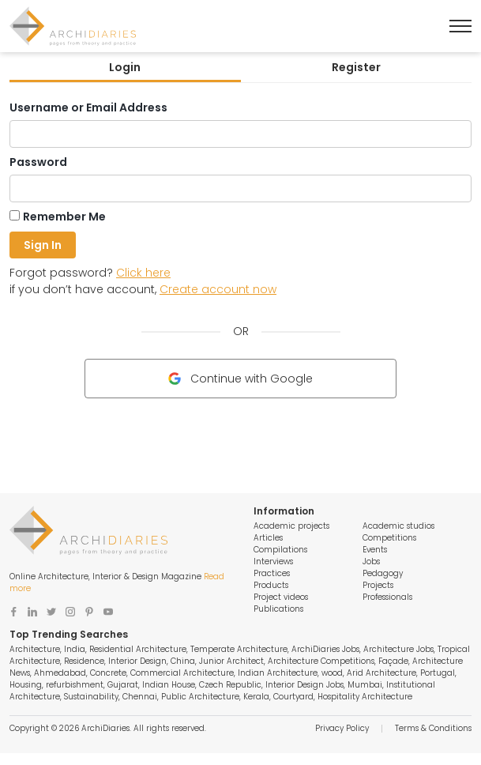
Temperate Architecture (238, 649)
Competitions (389, 538)
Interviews (273, 561)
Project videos (281, 597)
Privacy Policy (342, 728)
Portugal (437, 673)
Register (356, 67)
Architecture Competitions (321, 661)
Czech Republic (230, 685)
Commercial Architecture (182, 673)
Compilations (280, 550)
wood (332, 673)
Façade (393, 661)
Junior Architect (231, 661)
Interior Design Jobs (304, 685)
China (183, 661)
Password (38, 162)
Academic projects (291, 526)
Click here (143, 273)
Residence (84, 661)
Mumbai (365, 685)
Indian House (168, 685)
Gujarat (122, 685)
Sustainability (91, 697)
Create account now (218, 289)
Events (375, 550)
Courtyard (293, 697)
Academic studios (398, 526)
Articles (268, 538)
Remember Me (64, 216)
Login (125, 67)
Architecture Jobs (398, 649)
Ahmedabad (60, 673)
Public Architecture (200, 697)
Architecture (34, 649)
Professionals (387, 597)
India (74, 649)
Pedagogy (383, 573)
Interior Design (137, 661)
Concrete (108, 673)
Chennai (139, 697)
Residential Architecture (137, 649)
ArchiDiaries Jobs (325, 649)
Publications (278, 609)
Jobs (371, 561)
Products (271, 585)
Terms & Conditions (433, 728)
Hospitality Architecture (365, 697)
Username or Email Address (88, 107)
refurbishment (74, 685)
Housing (25, 685)
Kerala (256, 697)
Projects (378, 585)
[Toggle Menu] (460, 26)
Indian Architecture (278, 673)
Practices (272, 573)
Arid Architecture (381, 673)
